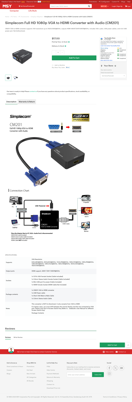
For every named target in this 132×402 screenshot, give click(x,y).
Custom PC (115, 1)
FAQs (48, 366)
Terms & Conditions (109, 397)
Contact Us (50, 384)
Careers (9, 370)
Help (128, 1)
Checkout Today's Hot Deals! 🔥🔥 (13, 1)
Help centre (110, 352)
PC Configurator (104, 1)
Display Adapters (37, 16)
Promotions (93, 1)
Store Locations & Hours (15, 366)
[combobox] (71, 6)
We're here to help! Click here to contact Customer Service (37, 352)
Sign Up (119, 6)
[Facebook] (110, 370)
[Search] (89, 6)
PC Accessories (24, 16)
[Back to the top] (128, 345)
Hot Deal (30, 370)
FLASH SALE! (45, 1)
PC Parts (14, 16)
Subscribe (98, 375)
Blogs (123, 1)
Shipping (50, 381)
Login (114, 6)
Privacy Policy (122, 397)
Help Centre (51, 370)
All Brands (30, 381)
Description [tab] (11, 101)
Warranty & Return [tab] (27, 101)
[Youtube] (122, 370)
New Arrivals (31, 373)
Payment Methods (53, 373)
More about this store (106, 60)
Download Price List (53, 388)
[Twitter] (116, 370)
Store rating (104, 48)
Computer (14, 11)
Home (7, 16)
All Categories (31, 377)
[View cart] (126, 6)
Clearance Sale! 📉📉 (33, 1)
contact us (33, 91)
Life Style (32, 11)
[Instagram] (110, 376)
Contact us (122, 352)
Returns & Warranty (53, 377)
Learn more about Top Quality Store (110, 46)
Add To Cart (74, 58)
